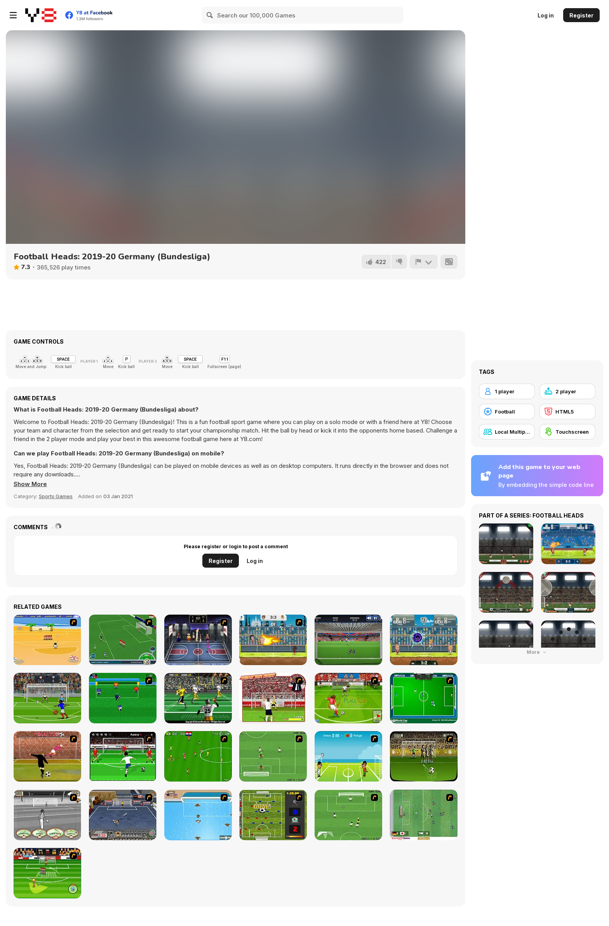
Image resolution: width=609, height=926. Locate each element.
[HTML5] (567, 411)
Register (581, 15)
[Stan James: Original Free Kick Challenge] (47, 815)
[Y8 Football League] (273, 640)
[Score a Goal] (123, 756)
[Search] (210, 15)
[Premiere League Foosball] (273, 815)
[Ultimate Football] (198, 698)
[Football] (507, 411)
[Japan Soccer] (424, 815)
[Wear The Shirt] (273, 698)
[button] (30, 484)
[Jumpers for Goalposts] (47, 756)
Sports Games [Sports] (56, 496)
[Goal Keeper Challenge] (348, 640)
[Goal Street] (123, 815)
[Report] (424, 262)
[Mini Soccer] (123, 698)
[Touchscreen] (567, 432)
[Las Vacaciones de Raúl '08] (47, 640)
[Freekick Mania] (47, 873)
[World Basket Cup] (198, 640)
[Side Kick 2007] (198, 756)
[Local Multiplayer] (507, 432)
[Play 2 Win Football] (424, 756)
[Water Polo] (198, 815)
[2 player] (567, 391)
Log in (546, 15)
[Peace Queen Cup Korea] (348, 698)
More (537, 652)
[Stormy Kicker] (47, 698)
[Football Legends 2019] (424, 640)
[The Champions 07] (273, 756)
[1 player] (507, 391)
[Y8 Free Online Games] (41, 15)
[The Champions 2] (348, 815)
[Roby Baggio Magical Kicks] (123, 640)
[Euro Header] (348, 756)
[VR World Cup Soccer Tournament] (424, 698)
